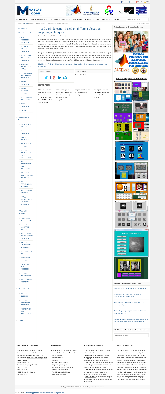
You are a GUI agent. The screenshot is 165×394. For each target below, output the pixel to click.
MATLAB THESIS (102, 20)
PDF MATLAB (25, 110)
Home (26, 23)
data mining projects (32, 393)
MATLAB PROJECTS (38, 20)
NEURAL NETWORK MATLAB (24, 91)
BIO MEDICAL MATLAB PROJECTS (25, 49)
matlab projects (93, 64)
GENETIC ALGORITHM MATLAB (25, 227)
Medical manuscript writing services (52, 393)
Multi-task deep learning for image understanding (130, 288)
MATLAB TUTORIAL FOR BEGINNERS (26, 184)
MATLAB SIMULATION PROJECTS (25, 302)
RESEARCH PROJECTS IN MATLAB (26, 66)
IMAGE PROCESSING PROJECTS (26, 40)
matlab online (82, 64)
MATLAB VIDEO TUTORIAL (82, 20)
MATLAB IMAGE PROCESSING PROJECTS (26, 75)
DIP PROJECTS (21, 20)
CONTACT (116, 20)
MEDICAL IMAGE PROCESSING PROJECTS (27, 57)
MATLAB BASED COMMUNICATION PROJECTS (27, 175)
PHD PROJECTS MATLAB (59, 20)
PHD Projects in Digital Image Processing (58, 64)
